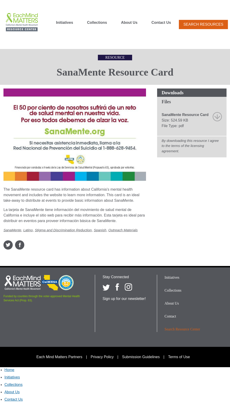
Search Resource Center (182, 329)
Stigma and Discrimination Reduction (63, 230)
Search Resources (203, 24)
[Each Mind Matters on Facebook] (117, 287)
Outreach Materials (123, 230)
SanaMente (12, 230)
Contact (170, 316)
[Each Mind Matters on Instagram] (128, 287)
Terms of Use (179, 357)
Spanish (100, 230)
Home (9, 370)
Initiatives (64, 22)
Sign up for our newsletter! (124, 299)
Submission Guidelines (141, 357)
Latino (28, 230)
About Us (129, 22)
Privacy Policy (102, 357)
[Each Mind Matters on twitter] (106, 287)
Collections (97, 22)
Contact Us (161, 22)
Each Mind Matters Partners (59, 357)
